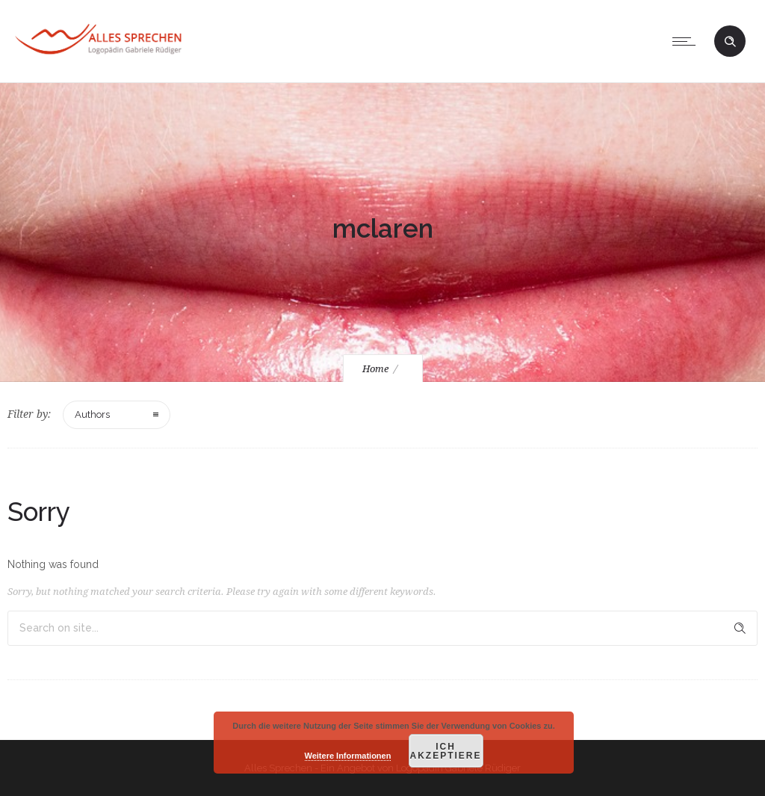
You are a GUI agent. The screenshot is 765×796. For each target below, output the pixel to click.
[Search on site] (382, 628)
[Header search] (730, 42)
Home (375, 368)
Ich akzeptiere (445, 751)
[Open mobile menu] (687, 41)
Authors (92, 414)
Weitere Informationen (348, 755)
